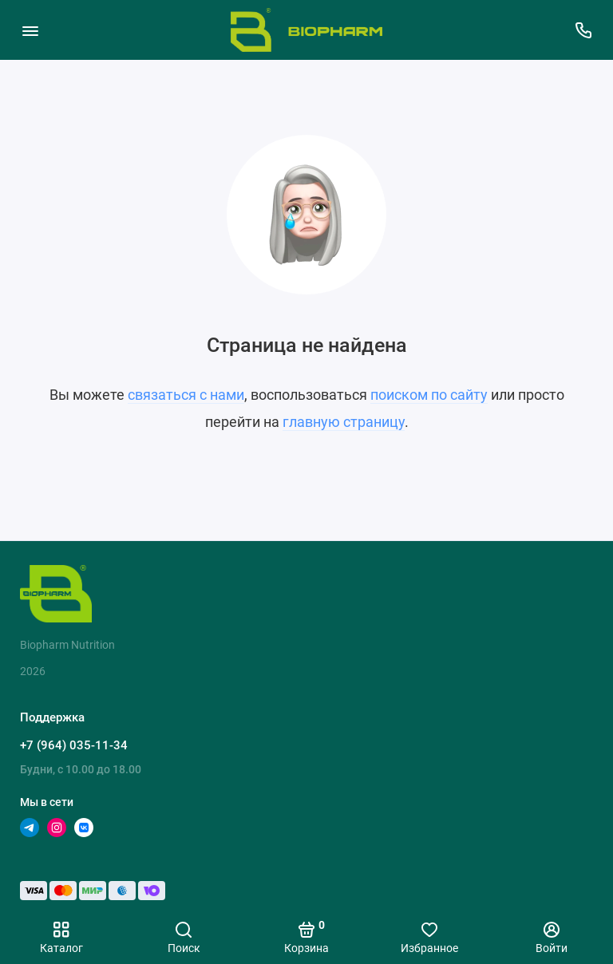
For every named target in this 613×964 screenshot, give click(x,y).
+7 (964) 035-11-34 (74, 745)
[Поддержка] (583, 30)
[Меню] (30, 30)
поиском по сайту (429, 394)
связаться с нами (186, 394)
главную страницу (344, 421)
